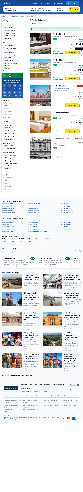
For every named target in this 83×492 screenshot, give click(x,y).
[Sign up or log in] (72, 3)
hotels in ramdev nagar (8, 228)
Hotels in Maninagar (7, 201)
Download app (25, 387)
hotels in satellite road (67, 228)
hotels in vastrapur (33, 220)
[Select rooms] (72, 52)
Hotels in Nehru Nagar (34, 210)
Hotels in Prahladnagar (8, 207)
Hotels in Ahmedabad (12, 16)
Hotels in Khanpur (33, 207)
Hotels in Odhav (65, 208)
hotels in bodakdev (66, 222)
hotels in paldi (64, 219)
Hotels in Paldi (64, 201)
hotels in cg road (65, 220)
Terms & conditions (26, 389)
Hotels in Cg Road (65, 203)
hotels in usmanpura (7, 226)
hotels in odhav (65, 226)
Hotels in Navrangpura (8, 203)
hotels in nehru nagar (33, 228)
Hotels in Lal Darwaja (33, 208)
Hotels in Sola (64, 207)
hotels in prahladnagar (8, 224)
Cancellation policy (48, 389)
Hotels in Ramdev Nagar (8, 210)
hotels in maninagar (7, 219)
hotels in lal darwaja (33, 226)
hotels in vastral (32, 222)
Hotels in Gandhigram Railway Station (38, 212)
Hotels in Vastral (32, 205)
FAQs (35, 383)
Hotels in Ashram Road (34, 201)
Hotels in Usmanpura (7, 208)
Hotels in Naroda (6, 205)
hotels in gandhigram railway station (37, 229)
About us (47, 3)
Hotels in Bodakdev (66, 205)
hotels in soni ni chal (7, 229)
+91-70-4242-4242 (36, 3)
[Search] (73, 9)
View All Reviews (8, 251)
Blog (30, 383)
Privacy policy (37, 389)
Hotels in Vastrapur (33, 203)
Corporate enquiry (58, 3)
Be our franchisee (44, 383)
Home (3, 16)
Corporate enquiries (59, 383)
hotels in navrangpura (8, 220)
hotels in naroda (6, 222)
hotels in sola (64, 224)
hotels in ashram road (34, 219)
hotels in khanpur (32, 224)
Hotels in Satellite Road (67, 210)
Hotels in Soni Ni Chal (8, 212)
